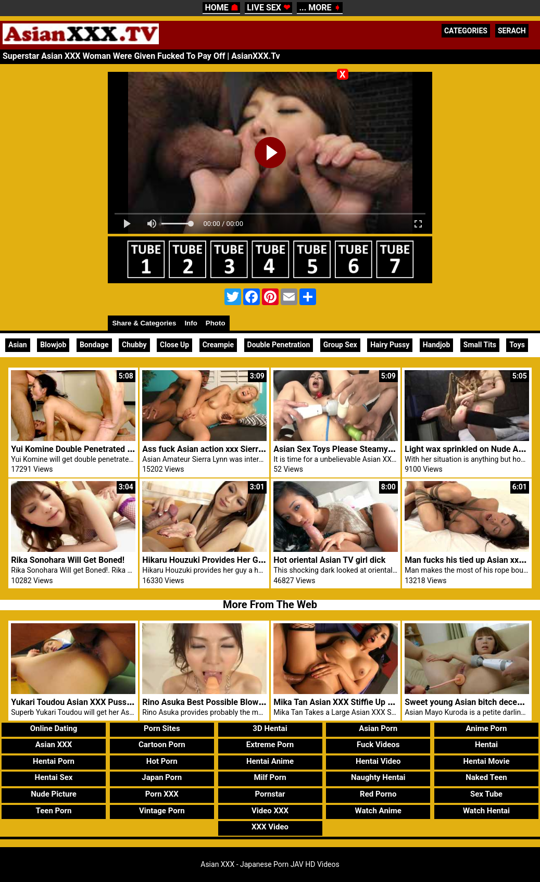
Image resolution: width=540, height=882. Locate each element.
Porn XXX (162, 794)
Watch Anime (378, 810)
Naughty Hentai (378, 777)
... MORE (319, 7)
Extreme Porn (270, 744)
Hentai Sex (54, 777)
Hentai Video (378, 761)
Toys (517, 345)
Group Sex (340, 345)
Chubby (134, 345)
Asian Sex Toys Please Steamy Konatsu (347, 449)
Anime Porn (486, 728)
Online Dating (54, 728)
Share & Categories (144, 323)
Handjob (436, 345)
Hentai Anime (270, 761)
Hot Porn (162, 761)
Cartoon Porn (162, 744)
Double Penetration (278, 345)
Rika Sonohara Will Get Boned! (67, 560)
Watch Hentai (486, 810)
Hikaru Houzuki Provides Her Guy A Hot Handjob (232, 560)
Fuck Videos (378, 744)
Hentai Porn (53, 761)
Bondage (94, 345)
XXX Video (270, 826)
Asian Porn (378, 728)
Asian (17, 345)
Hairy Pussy (389, 345)
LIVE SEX (268, 7)
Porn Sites (162, 728)
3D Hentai (270, 728)
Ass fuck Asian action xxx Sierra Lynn (212, 449)
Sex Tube (486, 794)
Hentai (486, 744)
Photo (215, 323)
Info (190, 323)
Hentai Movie (486, 761)
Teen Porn (54, 810)
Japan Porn (162, 777)
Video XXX (270, 810)
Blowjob (53, 345)
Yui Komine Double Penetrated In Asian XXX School (107, 449)
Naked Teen (486, 777)
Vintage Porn (162, 810)
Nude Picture (54, 794)
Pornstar (270, 794)
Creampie (218, 345)
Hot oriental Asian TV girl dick (329, 560)
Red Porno (378, 794)
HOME (221, 7)
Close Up (174, 345)
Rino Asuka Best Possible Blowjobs (208, 702)
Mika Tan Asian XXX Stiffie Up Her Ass (345, 702)
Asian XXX (53, 744)
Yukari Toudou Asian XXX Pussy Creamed (89, 702)
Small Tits (479, 345)
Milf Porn (270, 777)
